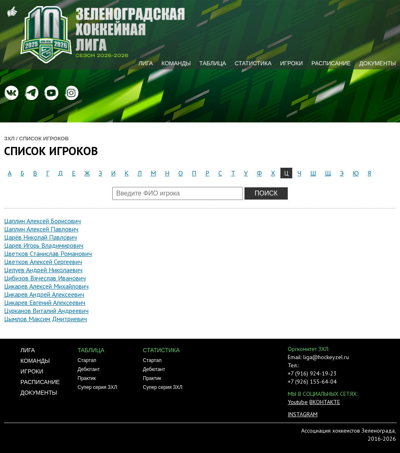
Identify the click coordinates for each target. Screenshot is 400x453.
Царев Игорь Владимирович (43, 245)
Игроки (291, 63)
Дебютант (89, 369)
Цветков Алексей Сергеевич (43, 262)
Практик (87, 378)
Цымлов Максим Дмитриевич (45, 319)
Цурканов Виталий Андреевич (46, 310)
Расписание (331, 63)
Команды (176, 63)
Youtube (298, 402)
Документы (377, 63)
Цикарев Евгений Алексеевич (44, 302)
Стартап (87, 360)
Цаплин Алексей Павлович (41, 229)
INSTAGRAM (303, 414)
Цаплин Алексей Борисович (42, 221)
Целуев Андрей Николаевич (43, 270)
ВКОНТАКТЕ (324, 402)
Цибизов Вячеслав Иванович (45, 278)
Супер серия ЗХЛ (97, 387)
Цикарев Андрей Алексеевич (44, 294)
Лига (145, 63)
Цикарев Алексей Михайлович (46, 286)
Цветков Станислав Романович (48, 253)
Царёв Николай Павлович (40, 237)
